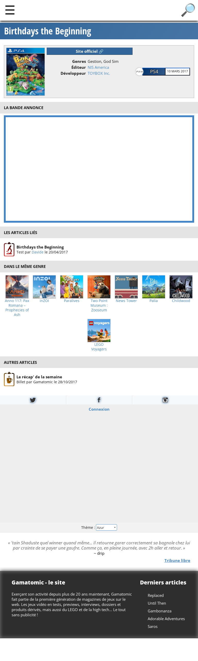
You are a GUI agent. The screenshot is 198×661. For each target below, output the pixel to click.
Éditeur (78, 67)
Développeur (73, 73)
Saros (153, 626)
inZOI (44, 300)
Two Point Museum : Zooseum (99, 305)
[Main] (10, 9)
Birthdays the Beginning (47, 31)
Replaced (156, 595)
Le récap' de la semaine (39, 376)
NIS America (98, 67)
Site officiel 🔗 (90, 51)
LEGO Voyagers (99, 346)
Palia (154, 300)
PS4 (154, 71)
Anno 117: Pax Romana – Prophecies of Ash (17, 307)
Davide (38, 252)
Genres (79, 61)
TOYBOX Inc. (99, 73)
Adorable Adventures (166, 618)
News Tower (126, 300)
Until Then (157, 603)
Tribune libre (177, 560)
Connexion (99, 408)
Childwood (181, 300)
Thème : (99, 527)
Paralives (71, 300)
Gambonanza (159, 610)
